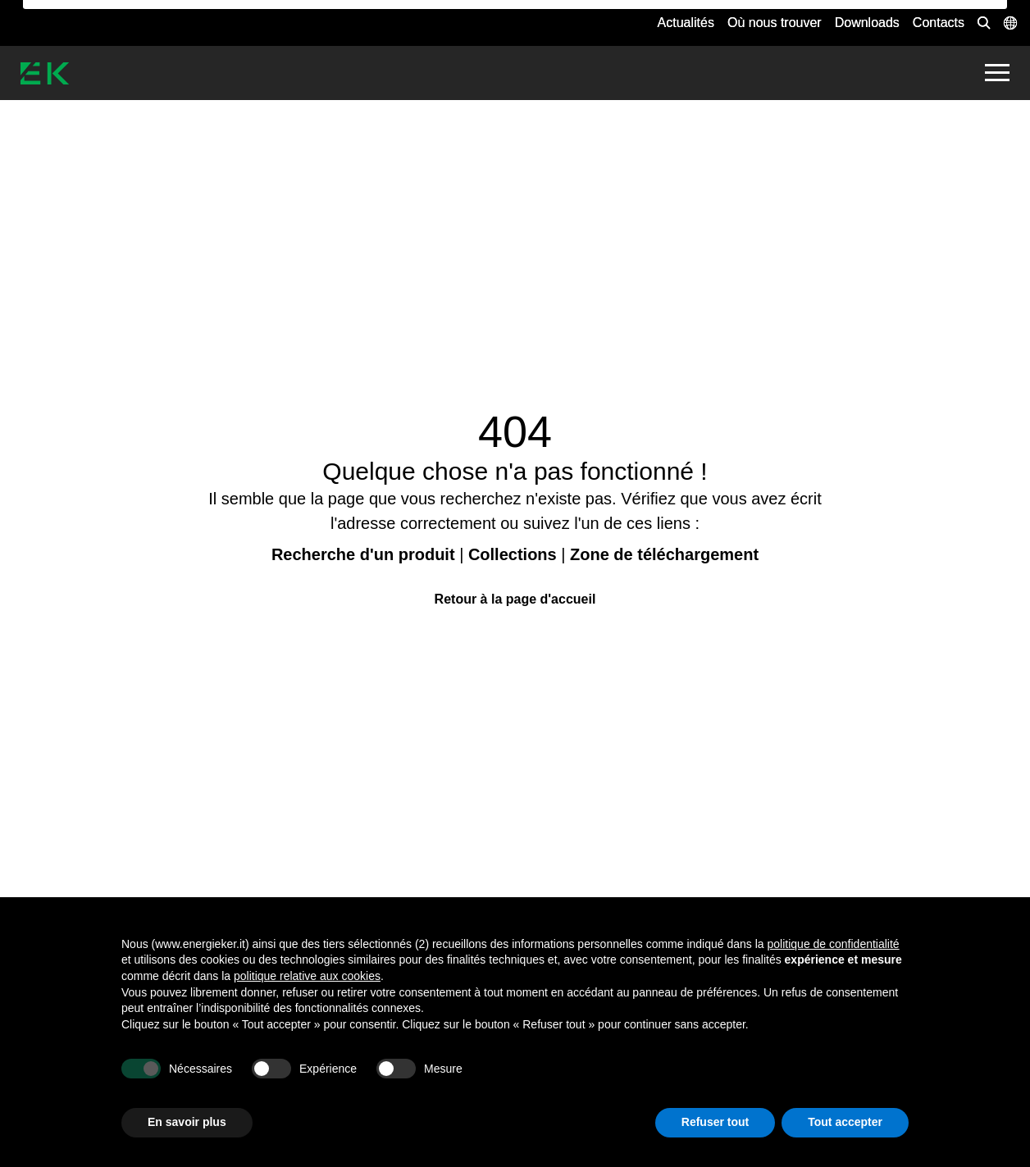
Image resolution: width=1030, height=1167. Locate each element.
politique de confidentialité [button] (834, 943)
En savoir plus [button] (187, 1121)
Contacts (938, 23)
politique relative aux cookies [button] (307, 975)
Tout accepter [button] (845, 1121)
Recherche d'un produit (363, 554)
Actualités (686, 23)
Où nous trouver (774, 23)
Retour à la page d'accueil (515, 599)
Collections (512, 554)
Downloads (867, 23)
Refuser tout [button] (715, 1121)
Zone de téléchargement (664, 554)
